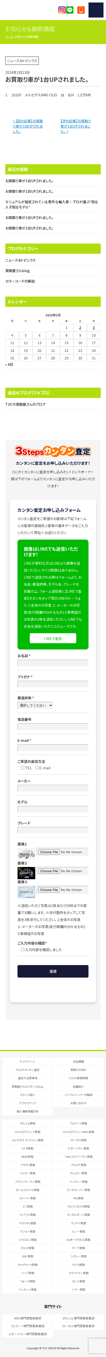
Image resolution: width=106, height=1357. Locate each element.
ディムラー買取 (78, 1173)
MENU (96, 10)
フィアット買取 (27, 1215)
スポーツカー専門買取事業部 (27, 1334)
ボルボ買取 (27, 1248)
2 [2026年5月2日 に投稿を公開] (80, 327)
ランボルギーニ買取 (78, 1215)
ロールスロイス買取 (27, 1190)
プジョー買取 (27, 1231)
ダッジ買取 (78, 1281)
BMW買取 (28, 1157)
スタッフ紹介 (27, 1095)
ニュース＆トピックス (20, 260)
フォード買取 (27, 1281)
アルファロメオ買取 (78, 1206)
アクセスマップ (27, 1103)
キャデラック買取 (28, 1265)
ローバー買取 (28, 1198)
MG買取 (78, 1198)
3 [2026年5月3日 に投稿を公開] (94, 327)
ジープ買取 (27, 1273)
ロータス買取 (78, 1140)
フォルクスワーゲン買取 (78, 1157)
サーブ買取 (78, 1248)
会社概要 (78, 1061)
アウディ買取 (27, 1165)
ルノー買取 (78, 1231)
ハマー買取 (78, 1289)
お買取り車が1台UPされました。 (29, 180)
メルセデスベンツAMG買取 (78, 1132)
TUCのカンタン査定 (28, 1070)
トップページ (27, 1061)
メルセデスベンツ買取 (27, 1132)
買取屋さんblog (17, 270)
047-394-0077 (81, 10)
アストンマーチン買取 (27, 1182)
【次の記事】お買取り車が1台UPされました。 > (75, 126)
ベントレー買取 (79, 1182)
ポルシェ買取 (27, 1123)
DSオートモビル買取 (78, 1240)
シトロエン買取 (27, 1240)
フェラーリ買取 (78, 1123)
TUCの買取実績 (78, 1078)
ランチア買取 (78, 1223)
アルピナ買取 (78, 1165)
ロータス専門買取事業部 (78, 1326)
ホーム (9, 37)
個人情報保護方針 (27, 1111)
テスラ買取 (78, 1265)
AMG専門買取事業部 (27, 1318)
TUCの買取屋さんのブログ (25, 404)
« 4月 (9, 364)
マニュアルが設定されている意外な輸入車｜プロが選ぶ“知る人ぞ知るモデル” (51, 204)
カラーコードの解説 (20, 281)
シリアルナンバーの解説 (78, 1095)
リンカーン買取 (27, 1289)
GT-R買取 (27, 1148)
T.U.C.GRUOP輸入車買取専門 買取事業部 (27, 10)
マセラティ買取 (27, 1223)
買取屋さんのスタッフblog (27, 1086)
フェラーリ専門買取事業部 (27, 1326)
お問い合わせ (78, 1103)
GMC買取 (27, 1256)
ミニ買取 (27, 1206)
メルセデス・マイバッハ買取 (27, 1140)
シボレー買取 (78, 1256)
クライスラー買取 (78, 1273)
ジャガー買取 (27, 1173)
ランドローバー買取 (78, 1190)
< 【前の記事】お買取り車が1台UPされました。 (28, 126)
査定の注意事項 (27, 1078)
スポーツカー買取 (78, 1148)
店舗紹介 (78, 1086)
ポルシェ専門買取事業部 (78, 1318)
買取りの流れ (78, 1070)
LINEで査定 (53, 638)
